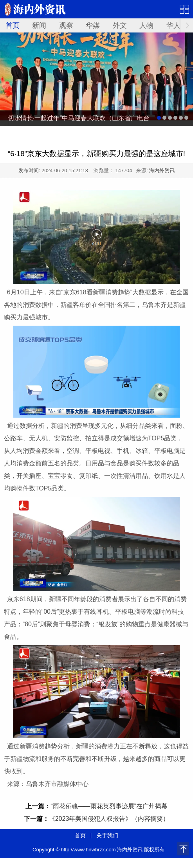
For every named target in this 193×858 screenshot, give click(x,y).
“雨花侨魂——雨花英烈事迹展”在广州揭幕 (109, 806)
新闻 (39, 25)
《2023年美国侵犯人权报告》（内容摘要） (109, 818)
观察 (66, 25)
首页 (12, 25)
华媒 (93, 25)
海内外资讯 (162, 170)
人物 (146, 25)
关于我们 (107, 835)
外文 (120, 25)
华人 (173, 25)
